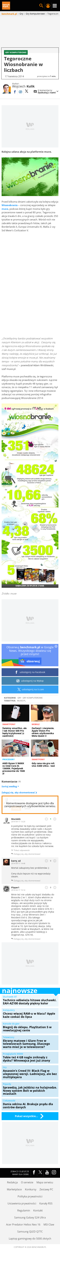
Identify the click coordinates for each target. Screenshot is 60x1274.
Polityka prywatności (30, 1206)
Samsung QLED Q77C (30, 1241)
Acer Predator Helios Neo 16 (23, 1234)
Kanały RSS (45, 1213)
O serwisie (27, 1192)
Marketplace (14, 1199)
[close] (56, 657)
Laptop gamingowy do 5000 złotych (30, 1248)
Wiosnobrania (10, 215)
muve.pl (21, 710)
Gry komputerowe (33, 707)
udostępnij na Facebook (30, 682)
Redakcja (12, 1192)
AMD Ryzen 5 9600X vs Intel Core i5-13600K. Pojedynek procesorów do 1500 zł (13, 778)
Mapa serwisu (44, 1192)
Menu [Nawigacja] (55, 6)
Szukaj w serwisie (41, 6)
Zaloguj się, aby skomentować (19, 802)
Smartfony (8, 734)
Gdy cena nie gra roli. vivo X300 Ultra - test (43, 774)
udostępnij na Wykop (30, 690)
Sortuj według (10, 796)
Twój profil (48, 6)
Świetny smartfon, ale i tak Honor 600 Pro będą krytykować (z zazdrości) (14, 742)
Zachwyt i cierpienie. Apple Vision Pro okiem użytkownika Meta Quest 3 (43, 742)
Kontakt (38, 1220)
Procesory (8, 769)
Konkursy (30, 1199)
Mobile (36, 734)
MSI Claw (49, 1234)
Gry (19, 707)
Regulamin (23, 1220)
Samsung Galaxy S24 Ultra (30, 1227)
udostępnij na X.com (30, 699)
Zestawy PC (46, 1199)
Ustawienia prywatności (22, 1213)
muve (5, 218)
